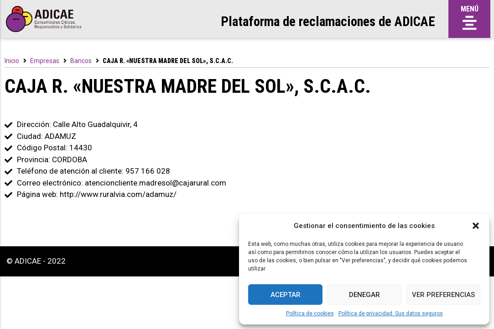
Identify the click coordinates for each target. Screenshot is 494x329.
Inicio (12, 60)
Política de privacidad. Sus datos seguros (390, 313)
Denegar (364, 295)
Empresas (44, 60)
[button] (475, 225)
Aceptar (285, 295)
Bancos (81, 60)
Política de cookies (310, 313)
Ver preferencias (443, 295)
